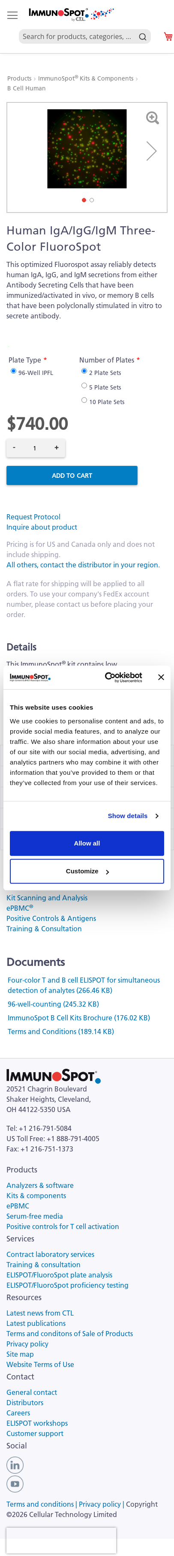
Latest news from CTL (40, 1313)
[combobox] (85, 26)
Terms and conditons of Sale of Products (69, 1333)
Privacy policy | (102, 1504)
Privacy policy (27, 1344)
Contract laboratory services (50, 1254)
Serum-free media (34, 1216)
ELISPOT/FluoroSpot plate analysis (59, 1275)
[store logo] (70, 15)
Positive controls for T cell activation (62, 1226)
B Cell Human (26, 88)
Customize (87, 871)
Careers (18, 1413)
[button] (151, 151)
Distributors (24, 1402)
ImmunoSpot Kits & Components (86, 78)
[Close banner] (161, 678)
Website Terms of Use (40, 1364)
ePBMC (19, 908)
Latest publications (36, 1323)
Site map (20, 1354)
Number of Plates (106, 360)
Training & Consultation (44, 928)
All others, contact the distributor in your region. (83, 565)
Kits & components (36, 1195)
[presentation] (61, 1540)
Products (20, 78)
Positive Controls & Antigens (51, 918)
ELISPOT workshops (37, 1423)
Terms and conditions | (42, 1504)
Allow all (87, 843)
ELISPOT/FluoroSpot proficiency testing (67, 1285)
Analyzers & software (40, 1185)
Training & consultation (43, 1264)
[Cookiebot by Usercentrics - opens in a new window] (107, 677)
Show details (128, 815)
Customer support (34, 1433)
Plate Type (25, 360)
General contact (31, 1392)
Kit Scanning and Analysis (46, 897)
